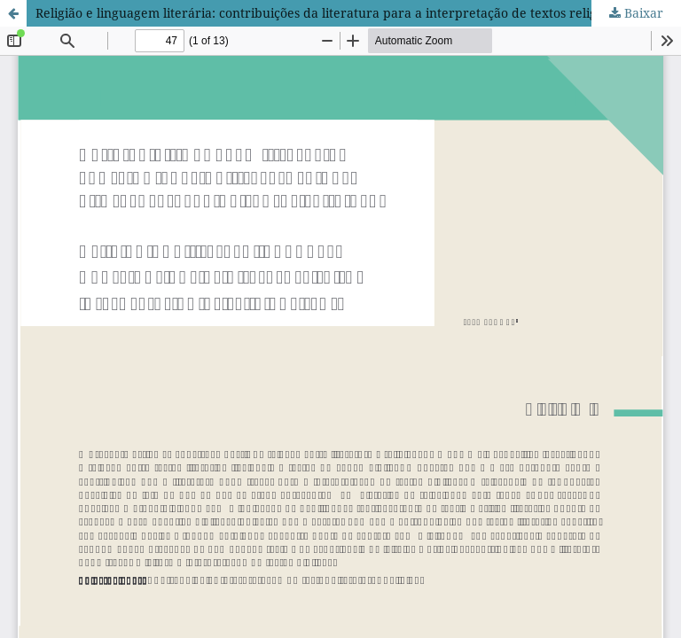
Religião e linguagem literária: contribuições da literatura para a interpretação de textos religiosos (330, 12)
